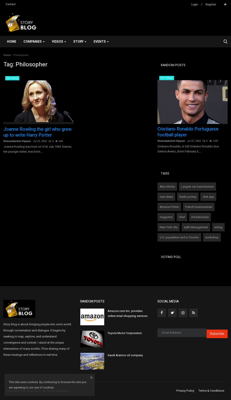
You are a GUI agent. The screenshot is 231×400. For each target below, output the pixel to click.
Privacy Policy (185, 391)
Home (11, 41)
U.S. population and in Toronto (179, 237)
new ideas (166, 197)
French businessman (198, 207)
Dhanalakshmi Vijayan (17, 141)
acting (218, 227)
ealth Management (196, 227)
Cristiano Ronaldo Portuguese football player (187, 132)
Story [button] (79, 41)
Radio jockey (187, 197)
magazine (166, 217)
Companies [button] (34, 41)
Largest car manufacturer (197, 186)
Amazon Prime (169, 207)
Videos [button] (59, 41)
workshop (212, 237)
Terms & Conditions (211, 391)
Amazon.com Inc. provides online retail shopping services (128, 313)
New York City (169, 227)
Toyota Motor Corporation (125, 333)
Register (211, 4)
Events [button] (101, 41)
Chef (182, 217)
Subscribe (217, 333)
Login (194, 4)
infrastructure (200, 217)
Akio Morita (167, 186)
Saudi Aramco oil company (125, 355)
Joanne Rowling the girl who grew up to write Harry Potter (37, 132)
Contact (11, 4)
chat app (208, 197)
